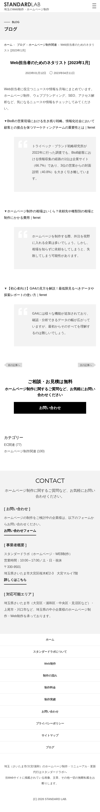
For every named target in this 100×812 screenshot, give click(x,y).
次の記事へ (86, 365)
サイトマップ (50, 735)
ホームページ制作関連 (43, 44)
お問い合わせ (50, 408)
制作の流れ (50, 675)
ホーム (8, 44)
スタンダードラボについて (50, 651)
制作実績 (50, 699)
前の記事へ (14, 365)
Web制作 (50, 663)
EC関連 (9, 444)
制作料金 (50, 687)
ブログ (21, 44)
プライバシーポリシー (50, 723)
